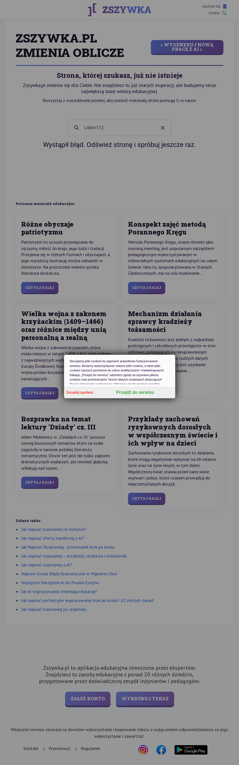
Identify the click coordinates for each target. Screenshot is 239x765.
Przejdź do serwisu (135, 392)
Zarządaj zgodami (79, 392)
